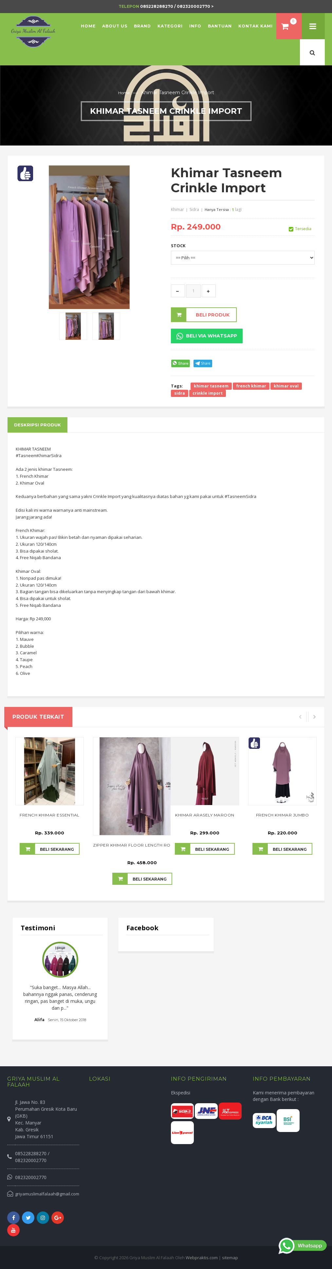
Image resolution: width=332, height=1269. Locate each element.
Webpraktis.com (202, 1257)
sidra (179, 393)
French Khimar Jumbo (282, 815)
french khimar (251, 386)
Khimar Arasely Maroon (204, 815)
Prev (29, 986)
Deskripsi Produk (37, 424)
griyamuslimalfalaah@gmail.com (47, 1194)
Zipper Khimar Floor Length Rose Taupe (142, 845)
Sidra (194, 209)
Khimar (177, 209)
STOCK (178, 246)
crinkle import (208, 393)
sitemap (230, 1257)
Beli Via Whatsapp (206, 336)
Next (91, 986)
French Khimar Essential (50, 815)
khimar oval (286, 386)
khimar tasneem (211, 386)
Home (124, 92)
